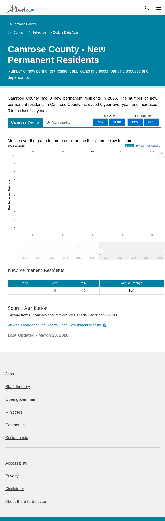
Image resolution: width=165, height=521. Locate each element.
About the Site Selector (25, 501)
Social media (16, 438)
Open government (21, 399)
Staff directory (17, 386)
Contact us (15, 425)
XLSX (151, 122)
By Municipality (58, 122)
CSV (135, 122)
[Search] (147, 7)
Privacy (12, 476)
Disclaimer (14, 489)
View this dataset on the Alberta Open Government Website (55, 325)
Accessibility (16, 463)
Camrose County (24, 24)
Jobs (9, 374)
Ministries (13, 412)
